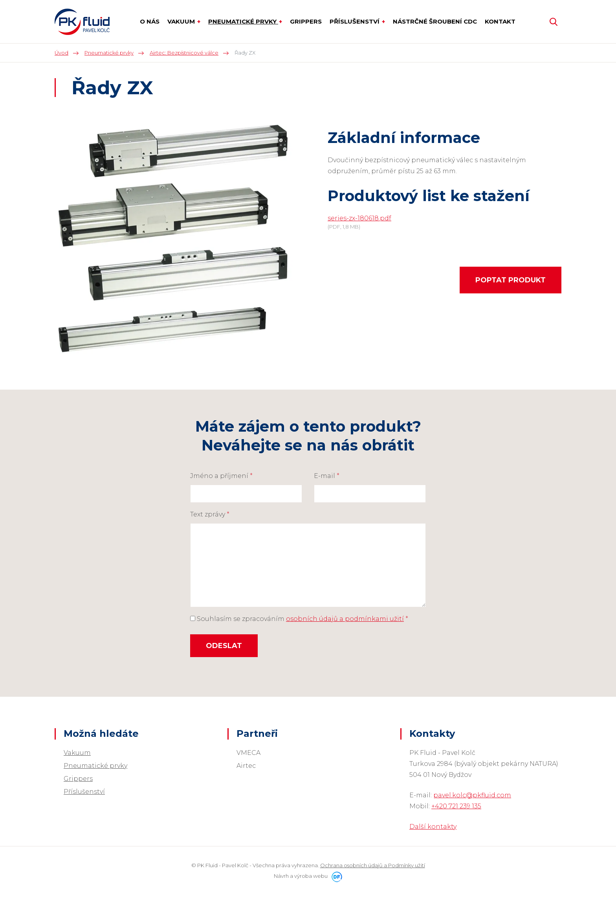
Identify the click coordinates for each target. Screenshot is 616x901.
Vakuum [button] (181, 21)
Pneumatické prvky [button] (243, 21)
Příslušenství (84, 791)
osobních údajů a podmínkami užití (345, 619)
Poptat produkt (510, 280)
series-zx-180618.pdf (359, 218)
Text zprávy (209, 514)
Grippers (78, 778)
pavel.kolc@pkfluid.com (472, 795)
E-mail (326, 476)
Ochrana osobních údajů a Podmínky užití (372, 865)
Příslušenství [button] (355, 21)
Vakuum (77, 752)
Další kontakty (432, 826)
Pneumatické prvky (95, 765)
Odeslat (224, 645)
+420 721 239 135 (456, 806)
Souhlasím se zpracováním (299, 619)
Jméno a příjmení (221, 476)
